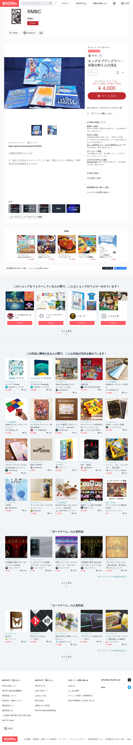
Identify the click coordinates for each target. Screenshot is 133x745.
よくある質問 (73, 691)
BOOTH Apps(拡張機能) (12, 691)
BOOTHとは (81, 3)
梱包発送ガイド (8, 705)
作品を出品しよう (100, 3)
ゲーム (90, 47)
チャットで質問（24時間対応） (81, 696)
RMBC (30, 19)
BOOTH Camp (8, 720)
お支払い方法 (94, 178)
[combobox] (36, 3)
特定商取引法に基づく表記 (98, 187)
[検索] (50, 3)
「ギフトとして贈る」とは (100, 113)
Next (83, 83)
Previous (6, 83)
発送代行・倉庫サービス (12, 701)
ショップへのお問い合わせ (98, 192)
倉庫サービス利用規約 (49, 739)
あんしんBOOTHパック (95, 145)
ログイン (65, 3)
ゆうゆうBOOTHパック (113, 145)
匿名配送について (9, 696)
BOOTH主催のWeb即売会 (45, 710)
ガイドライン (63, 739)
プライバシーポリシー (78, 739)
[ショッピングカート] (114, 3)
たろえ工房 (113, 316)
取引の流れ (94, 173)
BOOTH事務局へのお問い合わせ (81, 701)
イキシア (81, 316)
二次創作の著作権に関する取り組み (16, 715)
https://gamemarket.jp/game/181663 (25, 146)
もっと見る (66, 333)
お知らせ (71, 686)
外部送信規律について (95, 739)
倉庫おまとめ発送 (42, 705)
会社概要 (27, 739)
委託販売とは (7, 710)
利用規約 (36, 739)
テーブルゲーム (103, 47)
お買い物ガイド (41, 691)
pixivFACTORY (92, 162)
